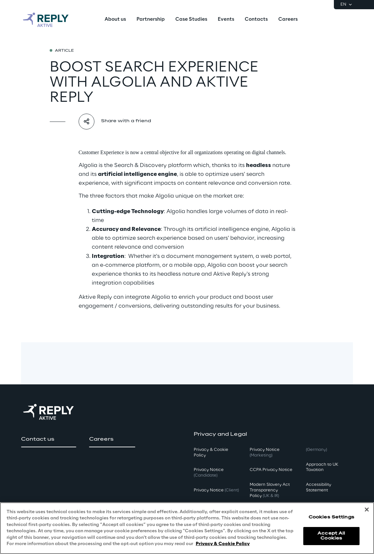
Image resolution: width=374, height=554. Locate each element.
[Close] (367, 509)
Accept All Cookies (331, 535)
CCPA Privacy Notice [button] (271, 470)
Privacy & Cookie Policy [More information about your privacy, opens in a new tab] (223, 543)
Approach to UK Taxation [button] (322, 467)
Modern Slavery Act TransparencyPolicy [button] (270, 490)
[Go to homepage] (52, 19)
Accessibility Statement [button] (318, 487)
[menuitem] (115, 19)
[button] (48, 439)
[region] (187, 528)
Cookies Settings (331, 517)
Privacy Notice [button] (209, 473)
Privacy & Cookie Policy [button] (211, 452)
